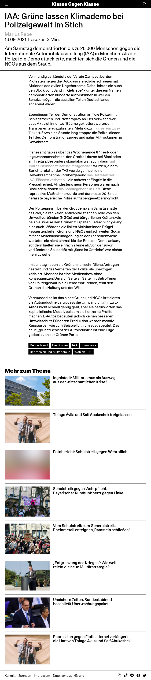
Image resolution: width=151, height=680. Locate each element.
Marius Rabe (18, 34)
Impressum (42, 675)
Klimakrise (89, 345)
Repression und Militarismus (50, 352)
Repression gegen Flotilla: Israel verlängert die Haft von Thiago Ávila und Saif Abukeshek (92, 638)
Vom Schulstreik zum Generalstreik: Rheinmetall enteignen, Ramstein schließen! (91, 527)
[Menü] (6, 4)
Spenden (24, 675)
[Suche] (144, 4)
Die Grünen (60, 345)
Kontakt (10, 675)
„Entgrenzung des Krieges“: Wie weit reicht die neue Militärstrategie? (85, 564)
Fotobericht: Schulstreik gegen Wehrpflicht (91, 451)
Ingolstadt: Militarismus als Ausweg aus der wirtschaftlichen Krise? (84, 379)
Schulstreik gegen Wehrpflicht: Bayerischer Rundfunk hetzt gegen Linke (88, 490)
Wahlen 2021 (83, 352)
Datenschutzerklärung (68, 675)
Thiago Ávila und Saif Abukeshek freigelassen (92, 414)
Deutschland (39, 345)
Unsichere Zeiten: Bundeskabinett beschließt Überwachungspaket (82, 601)
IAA (75, 345)
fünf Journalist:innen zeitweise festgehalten (71, 163)
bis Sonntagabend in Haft (79, 189)
